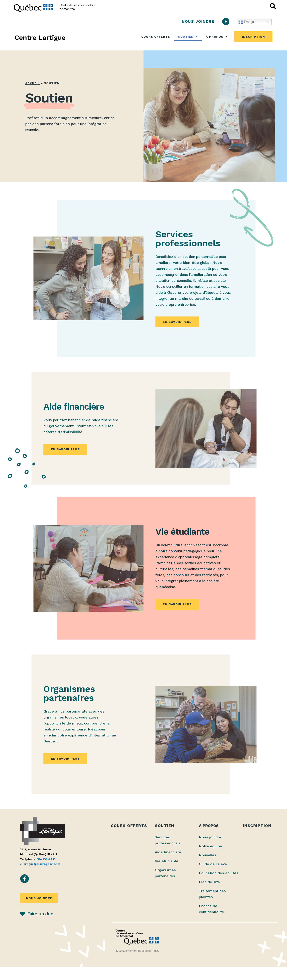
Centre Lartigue (40, 37)
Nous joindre (210, 837)
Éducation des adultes (218, 873)
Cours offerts (155, 36)
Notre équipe (210, 846)
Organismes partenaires (165, 873)
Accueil (32, 83)
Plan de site (209, 882)
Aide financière (168, 852)
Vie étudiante (166, 861)
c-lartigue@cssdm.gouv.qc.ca (40, 863)
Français (247, 22)
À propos (216, 36)
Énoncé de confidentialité (211, 909)
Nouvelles (207, 855)
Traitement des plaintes (212, 894)
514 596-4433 (46, 859)
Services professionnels (168, 840)
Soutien (188, 36)
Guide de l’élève (213, 864)
